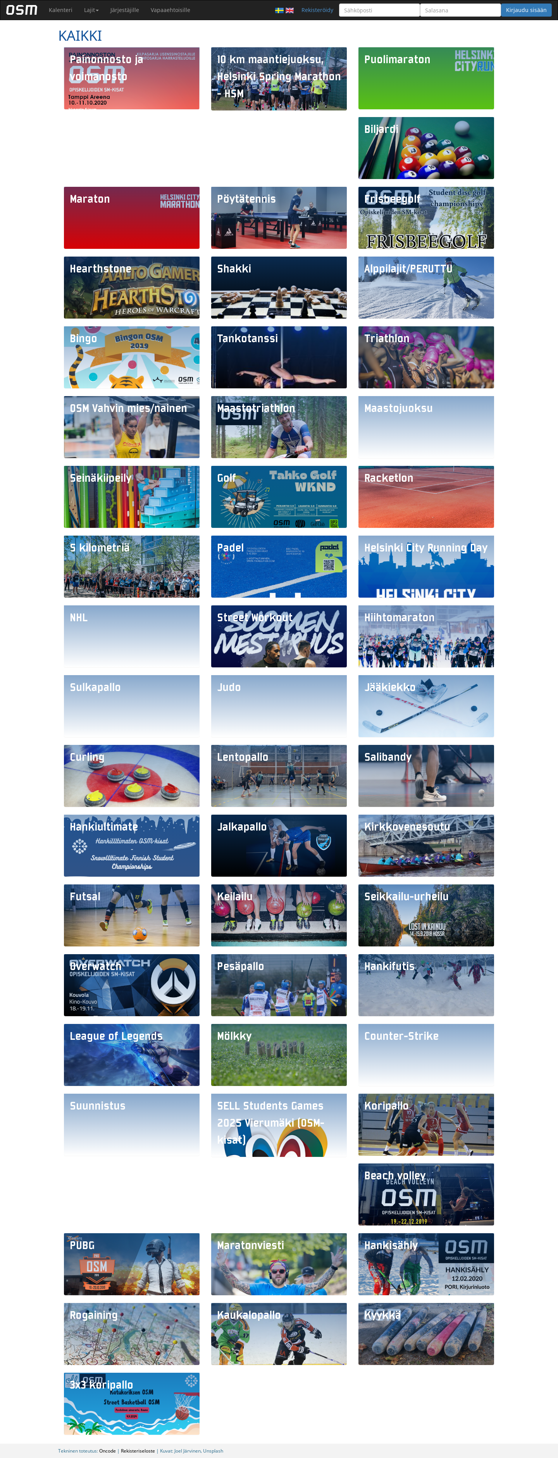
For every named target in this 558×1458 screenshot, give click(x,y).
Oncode (107, 1451)
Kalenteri (60, 10)
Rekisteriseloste (138, 1451)
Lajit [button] (91, 10)
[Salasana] (460, 10)
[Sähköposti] (379, 10)
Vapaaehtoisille (170, 10)
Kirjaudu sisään (526, 10)
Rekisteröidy (317, 10)
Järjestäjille (124, 10)
